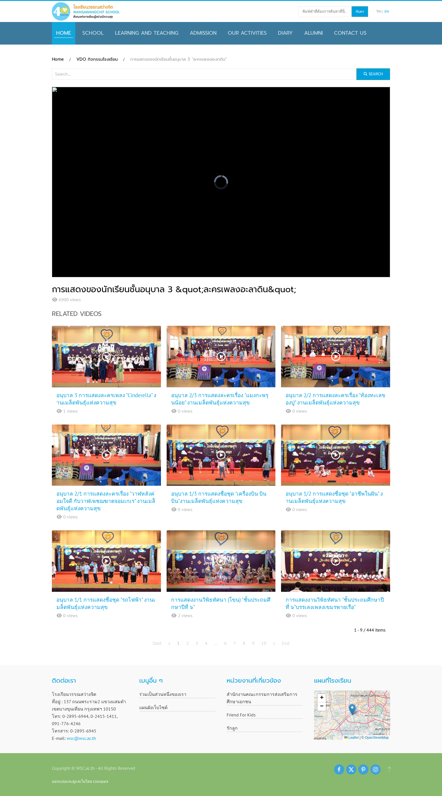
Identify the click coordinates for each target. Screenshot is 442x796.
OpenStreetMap (377, 738)
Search (373, 74)
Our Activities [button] (247, 33)
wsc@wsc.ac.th (81, 738)
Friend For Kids (241, 715)
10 (263, 643)
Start (157, 643)
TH (379, 11)
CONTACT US (350, 33)
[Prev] (169, 643)
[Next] (274, 643)
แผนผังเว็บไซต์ (153, 707)
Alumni (313, 33)
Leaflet (351, 738)
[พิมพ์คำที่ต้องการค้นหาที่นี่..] (325, 11)
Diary (285, 33)
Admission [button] (203, 33)
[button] (352, 709)
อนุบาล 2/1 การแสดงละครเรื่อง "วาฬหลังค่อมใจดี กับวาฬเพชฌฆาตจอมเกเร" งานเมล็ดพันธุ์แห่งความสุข (105, 501)
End (285, 643)
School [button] (93, 33)
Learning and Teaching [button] (146, 33)
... (215, 643)
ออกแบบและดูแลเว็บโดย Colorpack (80, 781)
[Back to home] (86, 11)
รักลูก (232, 728)
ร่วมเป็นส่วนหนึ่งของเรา (162, 694)
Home (63, 33)
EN (386, 11)
